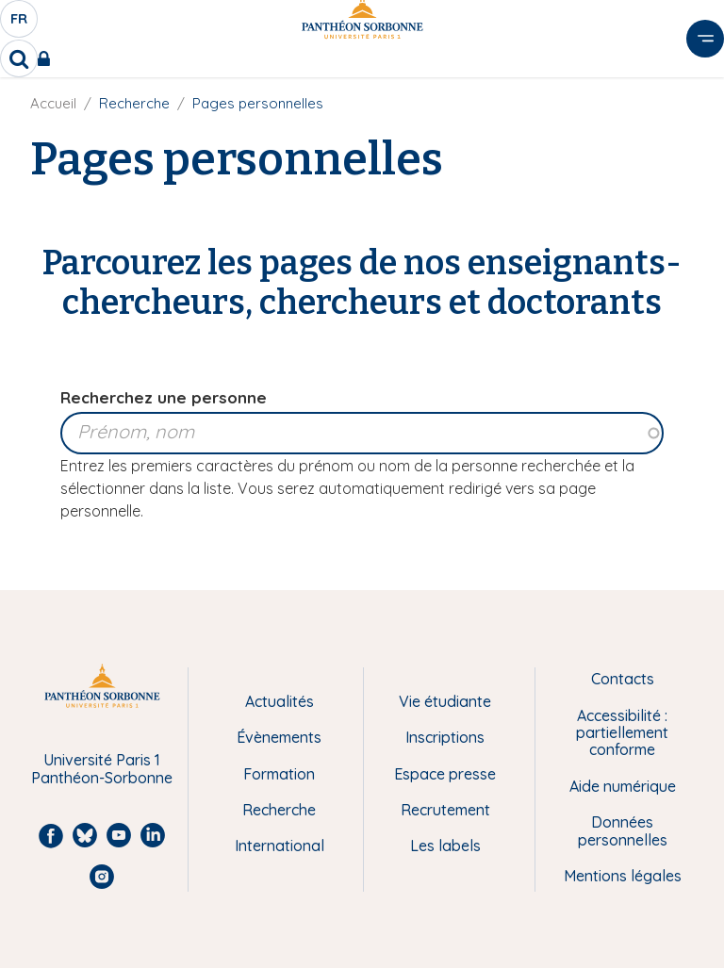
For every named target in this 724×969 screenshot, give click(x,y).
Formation (279, 773)
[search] (19, 58)
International (279, 845)
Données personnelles (622, 830)
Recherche (279, 809)
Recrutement (445, 809)
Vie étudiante (445, 701)
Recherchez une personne (163, 397)
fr (19, 23)
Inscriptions (445, 737)
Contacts (622, 678)
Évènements (279, 737)
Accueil (53, 103)
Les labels (445, 845)
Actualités (279, 701)
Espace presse (445, 773)
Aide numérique (622, 786)
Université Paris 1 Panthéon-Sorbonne (102, 768)
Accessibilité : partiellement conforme (622, 733)
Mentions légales (623, 875)
